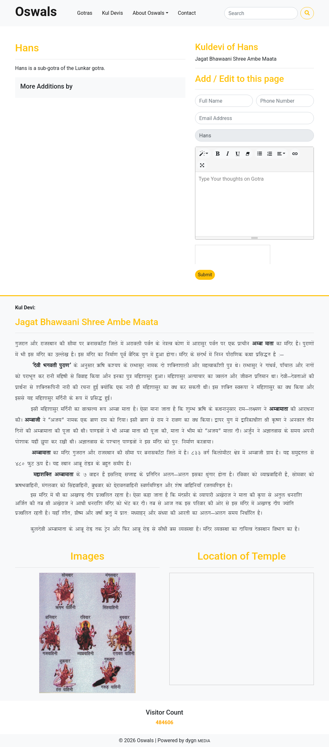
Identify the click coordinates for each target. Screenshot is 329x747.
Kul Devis (112, 13)
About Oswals (148, 13)
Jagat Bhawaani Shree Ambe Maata (236, 59)
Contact (187, 13)
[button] (204, 154)
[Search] (261, 13)
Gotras (84, 13)
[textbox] (254, 204)
